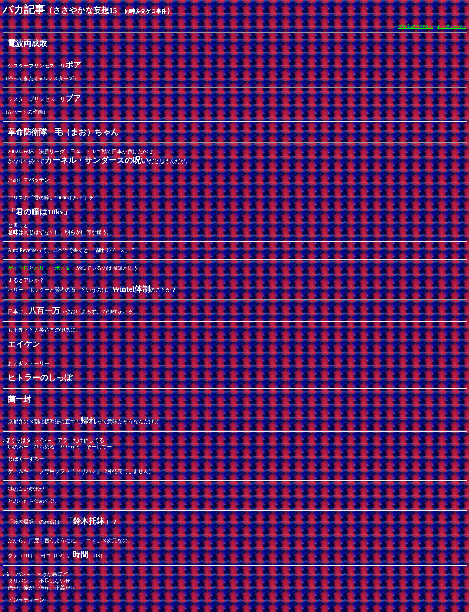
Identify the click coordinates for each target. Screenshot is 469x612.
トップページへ (451, 26)
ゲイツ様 (18, 268)
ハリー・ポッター (55, 268)
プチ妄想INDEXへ (415, 26)
